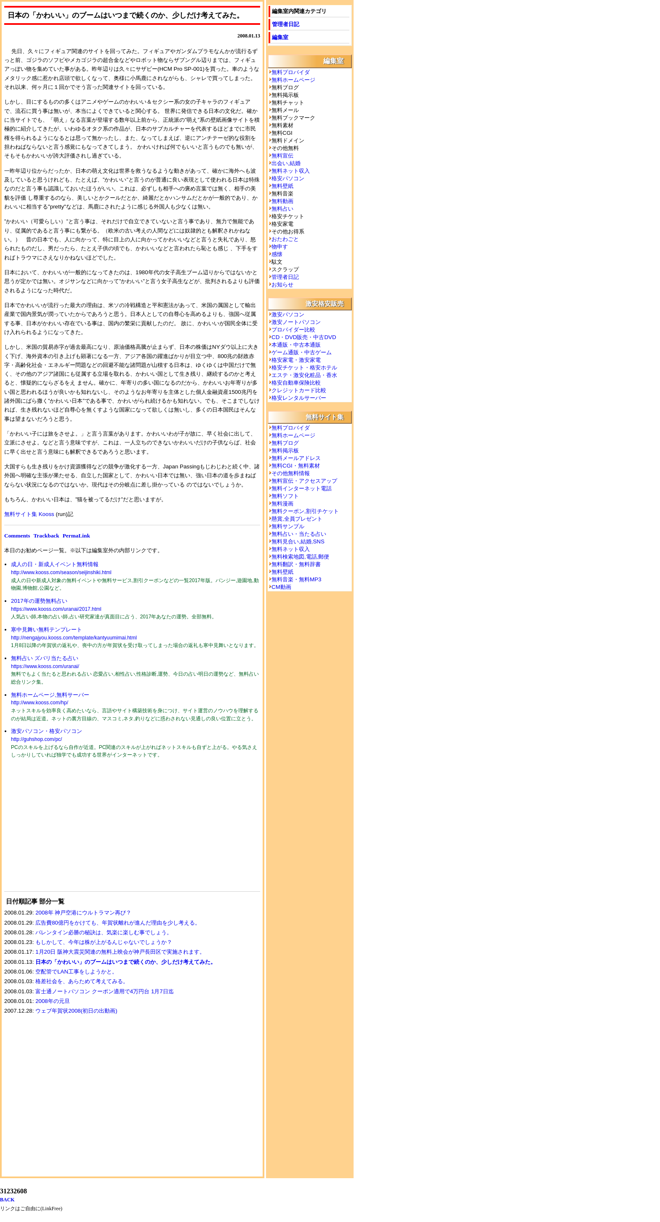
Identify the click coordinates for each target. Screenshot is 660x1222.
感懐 (276, 254)
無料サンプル (287, 526)
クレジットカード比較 (298, 390)
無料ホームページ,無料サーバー (50, 695)
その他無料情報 (290, 473)
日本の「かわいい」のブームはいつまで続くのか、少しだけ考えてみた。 (125, 962)
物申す (279, 246)
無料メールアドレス (296, 458)
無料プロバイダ (290, 72)
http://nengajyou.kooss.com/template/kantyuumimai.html (74, 638)
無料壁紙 (282, 186)
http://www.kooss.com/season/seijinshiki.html (61, 572)
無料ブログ (285, 443)
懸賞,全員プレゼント (296, 519)
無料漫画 (282, 503)
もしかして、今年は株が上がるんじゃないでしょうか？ (103, 942)
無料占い (282, 209)
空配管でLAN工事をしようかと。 (76, 971)
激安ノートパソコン (296, 322)
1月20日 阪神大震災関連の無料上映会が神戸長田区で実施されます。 (120, 952)
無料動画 (282, 201)
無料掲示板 (285, 450)
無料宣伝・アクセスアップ (304, 481)
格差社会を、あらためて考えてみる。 (81, 981)
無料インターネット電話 (301, 488)
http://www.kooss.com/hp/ (39, 703)
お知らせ (282, 284)
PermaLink (76, 535)
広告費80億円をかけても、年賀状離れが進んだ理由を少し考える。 (117, 923)
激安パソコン (287, 314)
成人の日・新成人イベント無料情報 (54, 564)
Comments (17, 535)
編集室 (280, 37)
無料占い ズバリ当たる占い (44, 658)
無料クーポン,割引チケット (305, 511)
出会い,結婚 (286, 163)
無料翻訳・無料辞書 (296, 564)
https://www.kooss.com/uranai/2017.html (56, 609)
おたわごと (285, 239)
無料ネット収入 (290, 171)
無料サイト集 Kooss (29, 514)
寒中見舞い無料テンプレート (46, 629)
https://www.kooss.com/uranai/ (45, 666)
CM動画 (281, 587)
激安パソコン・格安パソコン (46, 731)
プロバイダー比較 (293, 329)
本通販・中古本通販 (296, 345)
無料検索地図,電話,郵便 (300, 557)
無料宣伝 (282, 155)
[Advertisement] (67, 830)
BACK (7, 1200)
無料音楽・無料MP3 (296, 579)
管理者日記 (285, 24)
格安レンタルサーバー (298, 398)
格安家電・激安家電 (296, 360)
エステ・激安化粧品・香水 (304, 375)
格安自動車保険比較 (296, 383)
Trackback (46, 535)
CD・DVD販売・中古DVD (303, 337)
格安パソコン (287, 178)
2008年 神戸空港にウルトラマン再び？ (83, 912)
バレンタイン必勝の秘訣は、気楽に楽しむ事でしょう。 (103, 932)
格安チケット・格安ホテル (304, 367)
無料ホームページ (293, 80)
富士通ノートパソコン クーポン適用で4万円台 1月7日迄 (104, 991)
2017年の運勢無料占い (39, 601)
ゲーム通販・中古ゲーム (301, 352)
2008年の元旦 (52, 1001)
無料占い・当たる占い (298, 534)
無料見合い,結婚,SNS (298, 541)
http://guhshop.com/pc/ (36, 739)
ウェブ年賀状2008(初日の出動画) (76, 1011)
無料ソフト (285, 496)
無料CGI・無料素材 (295, 466)
